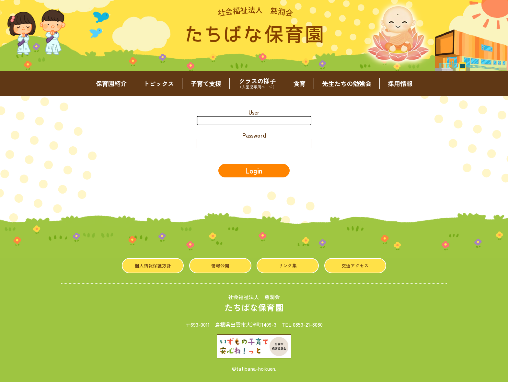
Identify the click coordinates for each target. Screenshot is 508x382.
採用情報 (400, 83)
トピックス (158, 83)
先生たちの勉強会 (346, 83)
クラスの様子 (257, 83)
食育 (299, 83)
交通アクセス (355, 265)
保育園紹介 (111, 83)
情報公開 (220, 265)
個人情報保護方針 (153, 265)
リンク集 (288, 265)
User (254, 112)
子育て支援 (205, 83)
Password (254, 135)
